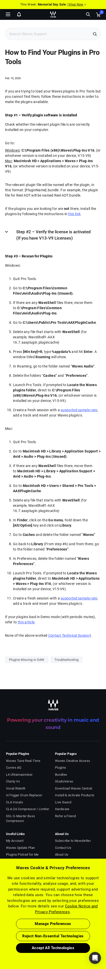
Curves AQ (14, 767)
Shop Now (75, 4)
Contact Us (63, 848)
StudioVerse (64, 781)
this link (74, 214)
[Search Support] (47, 34)
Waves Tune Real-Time (23, 761)
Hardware (62, 809)
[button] (95, 958)
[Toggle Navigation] (8, 14)
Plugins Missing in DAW (26, 660)
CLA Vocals (14, 802)
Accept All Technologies (53, 948)
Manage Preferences (53, 923)
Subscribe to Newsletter (73, 841)
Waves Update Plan (20, 848)
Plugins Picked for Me (22, 854)
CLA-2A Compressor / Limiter (27, 809)
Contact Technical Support (69, 635)
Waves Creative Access (72, 761)
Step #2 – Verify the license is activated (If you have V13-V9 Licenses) (53, 235)
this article (26, 622)
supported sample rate (78, 410)
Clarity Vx (13, 781)
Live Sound (63, 802)
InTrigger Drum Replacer (24, 795)
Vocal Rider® (16, 788)
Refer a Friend (65, 816)
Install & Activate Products (74, 795)
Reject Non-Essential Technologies (53, 936)
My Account (15, 841)
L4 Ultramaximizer (19, 774)
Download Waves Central (73, 788)
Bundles (61, 774)
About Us (61, 854)
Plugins (60, 767)
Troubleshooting (66, 660)
